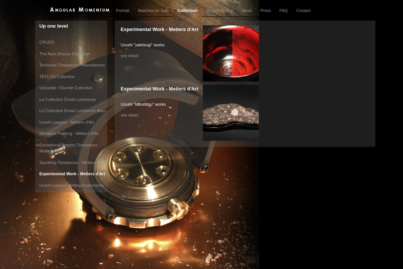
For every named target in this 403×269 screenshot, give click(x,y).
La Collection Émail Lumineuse (67, 99)
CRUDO (46, 42)
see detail (129, 55)
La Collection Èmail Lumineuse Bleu (72, 110)
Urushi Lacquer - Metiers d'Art (66, 122)
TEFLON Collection (57, 76)
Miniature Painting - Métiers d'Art (69, 133)
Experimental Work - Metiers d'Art (72, 173)
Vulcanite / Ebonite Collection (66, 88)
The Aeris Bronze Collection (64, 54)
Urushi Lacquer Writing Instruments (71, 185)
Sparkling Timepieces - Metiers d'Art (72, 162)
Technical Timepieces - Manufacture (72, 65)
